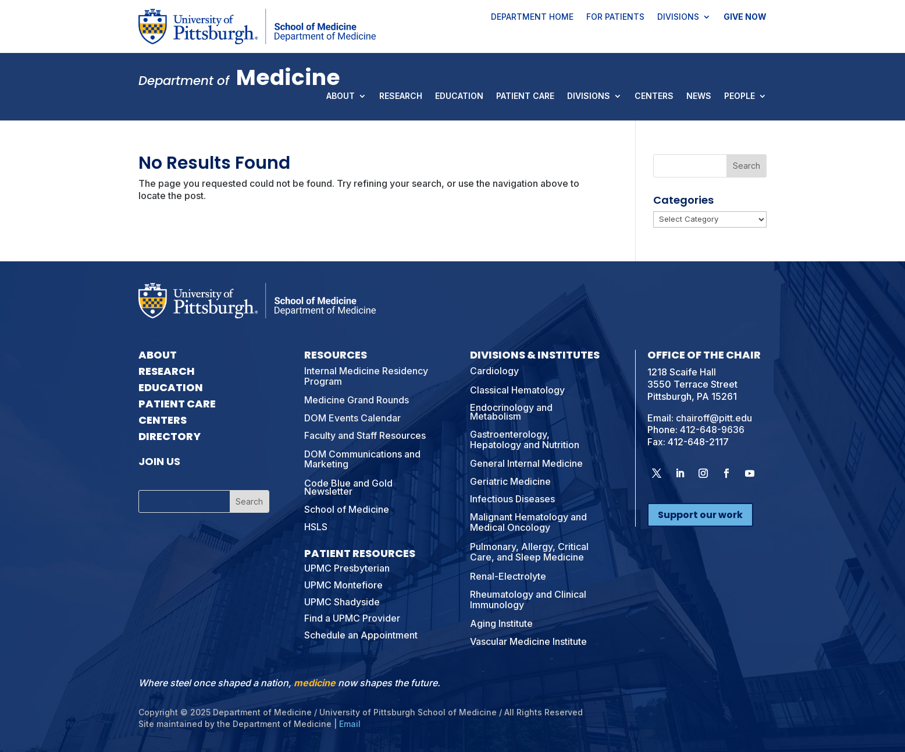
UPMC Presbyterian (347, 568)
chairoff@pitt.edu (714, 418)
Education (459, 97)
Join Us (159, 461)
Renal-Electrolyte (508, 576)
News (698, 97)
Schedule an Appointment (361, 635)
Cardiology (494, 371)
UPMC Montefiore (343, 585)
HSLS (315, 527)
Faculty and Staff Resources (365, 435)
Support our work (700, 515)
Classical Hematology (517, 390)
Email (350, 724)
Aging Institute (501, 623)
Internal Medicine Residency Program (366, 376)
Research (400, 97)
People (739, 97)
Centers (654, 97)
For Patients (615, 17)
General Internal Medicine (526, 463)
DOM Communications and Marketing (362, 459)
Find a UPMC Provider (352, 618)
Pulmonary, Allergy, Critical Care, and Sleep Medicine (529, 552)
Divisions (678, 17)
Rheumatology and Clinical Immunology (528, 599)
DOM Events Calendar (352, 418)
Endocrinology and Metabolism (511, 411)
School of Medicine (346, 509)
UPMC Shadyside (342, 602)
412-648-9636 (712, 429)
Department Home (532, 17)
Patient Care (525, 97)
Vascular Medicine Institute (528, 641)
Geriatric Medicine (510, 481)
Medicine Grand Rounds (356, 400)
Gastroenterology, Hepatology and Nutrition (524, 439)
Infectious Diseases (512, 499)
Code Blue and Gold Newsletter (348, 487)
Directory (169, 436)
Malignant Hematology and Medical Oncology (528, 522)
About (340, 97)
